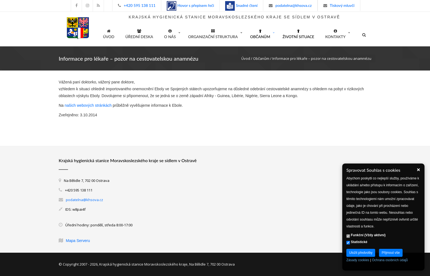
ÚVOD (108, 33)
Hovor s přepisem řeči (195, 5)
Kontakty (335, 33)
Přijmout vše (391, 253)
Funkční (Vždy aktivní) (366, 235)
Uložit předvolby (360, 253)
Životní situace (298, 33)
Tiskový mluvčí (342, 5)
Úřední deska (139, 33)
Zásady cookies (357, 260)
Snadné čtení (246, 5)
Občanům (260, 33)
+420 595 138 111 (139, 5)
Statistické (356, 242)
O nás (170, 33)
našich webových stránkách (88, 105)
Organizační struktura (213, 33)
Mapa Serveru (78, 240)
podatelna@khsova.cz (293, 5)
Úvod (245, 58)
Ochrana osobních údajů (390, 260)
